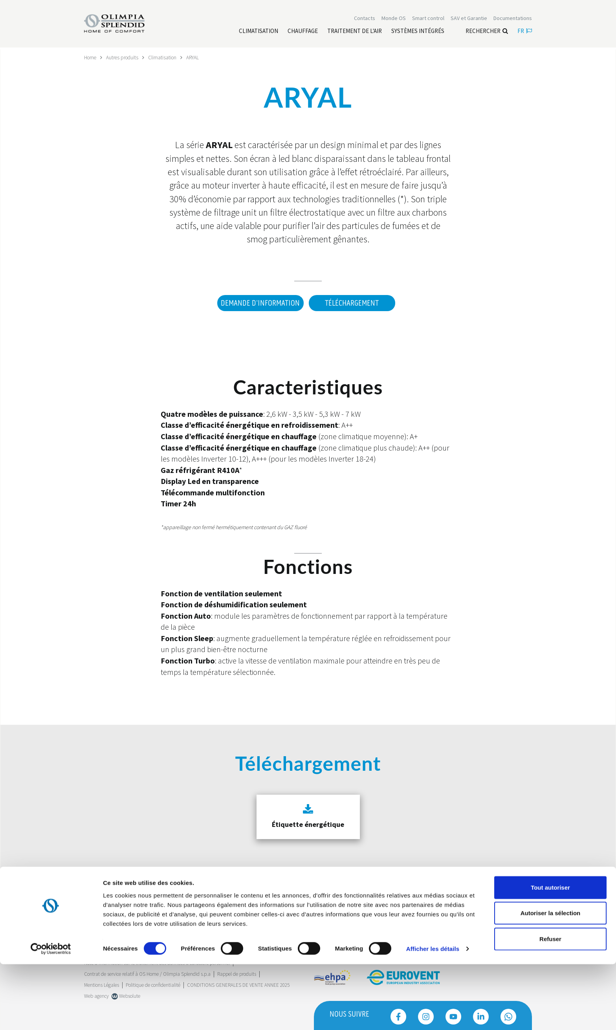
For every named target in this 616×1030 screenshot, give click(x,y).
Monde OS (393, 18)
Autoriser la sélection (551, 978)
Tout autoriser (550, 952)
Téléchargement (352, 303)
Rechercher (487, 31)
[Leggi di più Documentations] (512, 19)
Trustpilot (93, 912)
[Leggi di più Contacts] (364, 19)
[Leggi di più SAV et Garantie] (469, 19)
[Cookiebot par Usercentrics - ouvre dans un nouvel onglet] (50, 1015)
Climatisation (165, 57)
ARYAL (197, 57)
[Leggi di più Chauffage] (303, 32)
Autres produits (124, 57)
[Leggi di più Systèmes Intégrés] (417, 32)
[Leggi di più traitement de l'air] (354, 32)
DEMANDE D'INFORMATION (258, 303)
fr (524, 31)
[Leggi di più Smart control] (428, 19)
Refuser (550, 1004)
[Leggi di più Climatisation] (258, 32)
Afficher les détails (432, 1014)
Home (91, 57)
